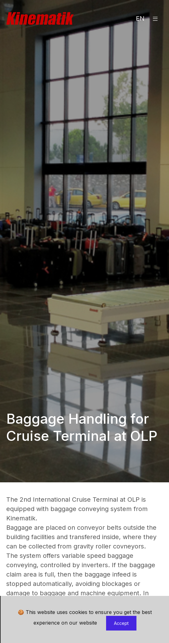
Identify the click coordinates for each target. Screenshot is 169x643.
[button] (155, 18)
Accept (121, 623)
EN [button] (140, 18)
